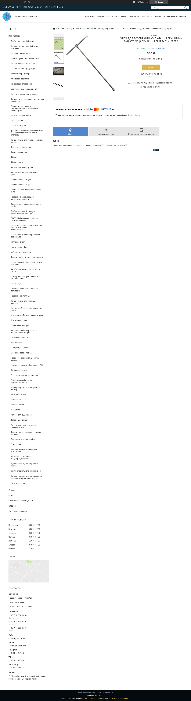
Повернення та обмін (175, 16)
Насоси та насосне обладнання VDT (27, 365)
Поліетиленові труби (20, 325)
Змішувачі (15, 409)
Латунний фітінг (18, 241)
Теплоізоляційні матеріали (23, 63)
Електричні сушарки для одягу (25, 89)
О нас (124, 16)
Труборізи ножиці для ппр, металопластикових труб (23, 212)
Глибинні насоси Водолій (22, 352)
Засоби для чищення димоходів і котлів (26, 270)
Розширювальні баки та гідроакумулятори (21, 381)
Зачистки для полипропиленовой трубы (26, 205)
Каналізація (16, 283)
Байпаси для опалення (21, 252)
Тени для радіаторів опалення (25, 94)
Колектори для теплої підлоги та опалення (25, 47)
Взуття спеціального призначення (26, 470)
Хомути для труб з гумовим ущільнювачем (23, 426)
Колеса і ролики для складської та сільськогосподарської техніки (26, 477)
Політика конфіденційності (118, 698)
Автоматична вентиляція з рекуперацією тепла (22, 457)
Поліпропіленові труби (21, 179)
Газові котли (16, 399)
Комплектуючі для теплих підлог (25, 58)
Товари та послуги (107, 16)
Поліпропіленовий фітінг (22, 184)
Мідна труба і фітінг (20, 247)
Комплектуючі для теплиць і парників (23, 302)
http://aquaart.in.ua (16, 638)
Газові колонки (17, 404)
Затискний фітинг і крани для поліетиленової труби (24, 331)
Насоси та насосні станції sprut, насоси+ (25, 358)
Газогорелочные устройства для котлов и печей (25, 277)
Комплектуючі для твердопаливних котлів (27, 141)
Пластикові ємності (19, 337)
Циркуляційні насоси (20, 347)
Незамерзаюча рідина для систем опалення (26, 263)
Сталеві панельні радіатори (23, 68)
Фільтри (14, 157)
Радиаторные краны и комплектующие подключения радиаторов (24, 108)
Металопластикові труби (22, 167)
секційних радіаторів (106, 145)
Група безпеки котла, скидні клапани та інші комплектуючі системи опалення (27, 132)
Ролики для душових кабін (23, 414)
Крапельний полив (19, 320)
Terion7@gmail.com (17, 645)
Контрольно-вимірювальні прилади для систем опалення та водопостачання (26, 227)
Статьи (11, 490)
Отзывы (12, 505)
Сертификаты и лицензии (20, 500)
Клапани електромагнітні (22, 147)
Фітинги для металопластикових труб (25, 173)
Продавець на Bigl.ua (95, 695)
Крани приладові (18, 125)
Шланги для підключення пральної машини (26, 433)
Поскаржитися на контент (95, 698)
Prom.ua (109, 693)
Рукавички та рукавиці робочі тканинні (24, 464)
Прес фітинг (16, 444)
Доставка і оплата (151, 16)
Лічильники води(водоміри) (23, 439)
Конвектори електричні (21, 83)
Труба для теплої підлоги (22, 41)
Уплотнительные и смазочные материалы (24, 450)
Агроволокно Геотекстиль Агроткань (27, 315)
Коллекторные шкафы (21, 53)
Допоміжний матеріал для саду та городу (26, 309)
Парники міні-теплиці (20, 295)
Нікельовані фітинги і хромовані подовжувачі (25, 235)
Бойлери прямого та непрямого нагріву (25, 388)
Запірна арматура (19, 152)
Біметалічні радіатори (20, 73)
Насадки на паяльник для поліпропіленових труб (22, 197)
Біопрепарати (17, 342)
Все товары (14, 35)
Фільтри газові (17, 162)
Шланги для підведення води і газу (27, 257)
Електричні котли (18, 394)
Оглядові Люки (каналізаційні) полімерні (24, 289)
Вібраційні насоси (19, 370)
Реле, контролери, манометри (24, 375)
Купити (151, 67)
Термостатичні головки (21, 115)
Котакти (134, 16)
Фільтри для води (19, 419)
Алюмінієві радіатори (20, 78)
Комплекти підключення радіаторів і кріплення (27, 100)
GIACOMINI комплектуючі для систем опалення (24, 219)
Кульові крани (17, 120)
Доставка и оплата (17, 511)
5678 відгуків (142, 2)
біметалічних (78, 145)
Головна (89, 16)
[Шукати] (185, 7)
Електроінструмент (19, 483)
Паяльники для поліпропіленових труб (26, 190)
